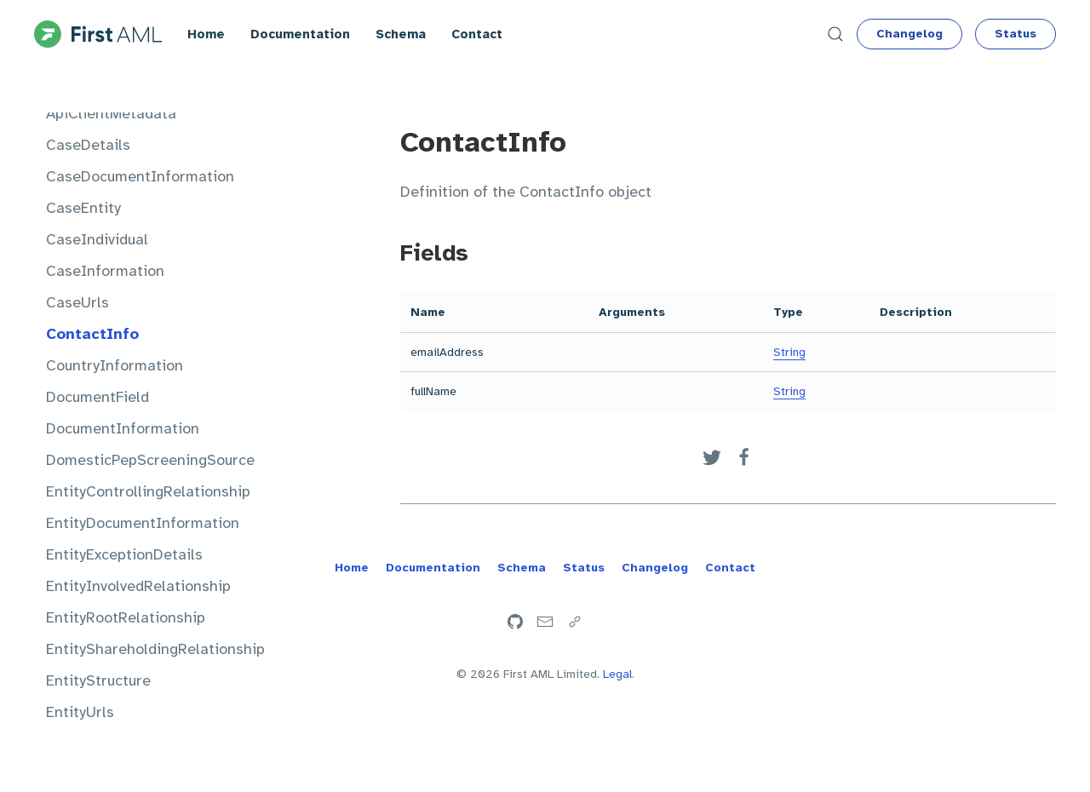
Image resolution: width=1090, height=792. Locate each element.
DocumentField (97, 396)
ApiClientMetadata (111, 113)
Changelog (909, 33)
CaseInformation (105, 270)
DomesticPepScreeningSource (150, 460)
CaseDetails (88, 144)
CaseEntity (83, 207)
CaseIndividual (97, 239)
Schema (401, 34)
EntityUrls (80, 712)
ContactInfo (92, 333)
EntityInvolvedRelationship (138, 586)
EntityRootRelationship (125, 617)
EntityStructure (98, 680)
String (789, 352)
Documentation (300, 34)
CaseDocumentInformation (140, 176)
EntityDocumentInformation (142, 523)
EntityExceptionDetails (124, 554)
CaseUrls (77, 302)
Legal (617, 674)
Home (206, 34)
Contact (476, 34)
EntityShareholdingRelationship (155, 649)
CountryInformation (114, 365)
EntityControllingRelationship (148, 491)
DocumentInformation (122, 428)
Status (1015, 33)
